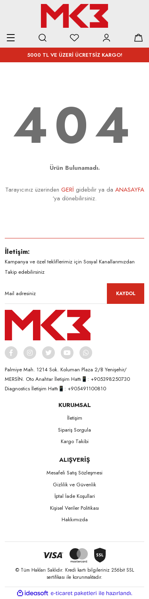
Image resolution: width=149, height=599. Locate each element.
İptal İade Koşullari (74, 496)
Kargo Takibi (75, 441)
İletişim (74, 418)
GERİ (67, 189)
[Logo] (74, 16)
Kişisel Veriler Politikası (74, 508)
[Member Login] (106, 38)
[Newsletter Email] (74, 293)
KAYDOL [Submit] (125, 293)
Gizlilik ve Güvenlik (74, 484)
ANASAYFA (129, 189)
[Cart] (138, 38)
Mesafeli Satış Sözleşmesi (74, 472)
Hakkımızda (75, 519)
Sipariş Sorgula (74, 430)
